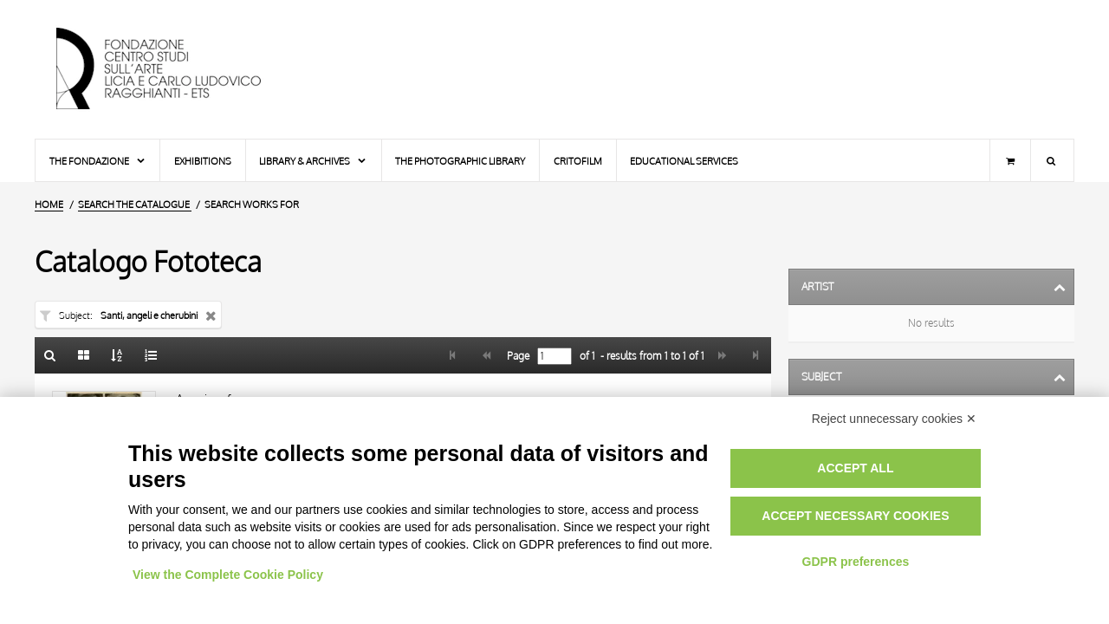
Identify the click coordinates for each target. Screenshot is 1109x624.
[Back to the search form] (50, 355)
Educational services (684, 160)
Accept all (855, 468)
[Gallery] (84, 355)
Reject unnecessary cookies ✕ (894, 419)
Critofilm (578, 160)
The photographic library (460, 160)
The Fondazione (97, 160)
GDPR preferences (856, 562)
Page (516, 356)
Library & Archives (313, 160)
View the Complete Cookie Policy (228, 575)
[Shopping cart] (1010, 160)
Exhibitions (202, 160)
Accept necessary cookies (855, 516)
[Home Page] (173, 69)
